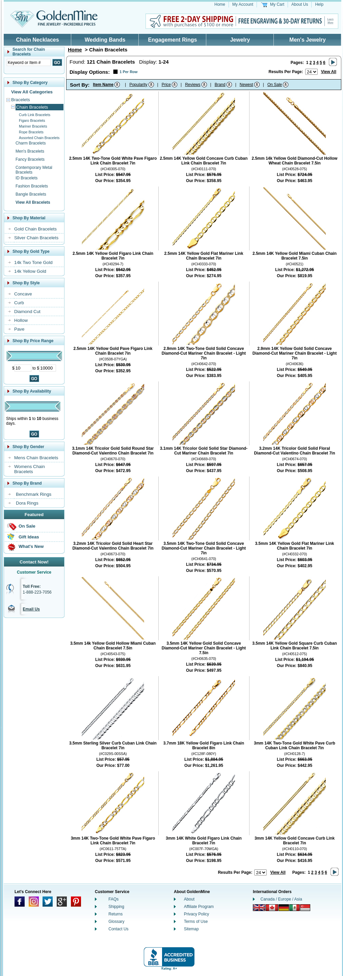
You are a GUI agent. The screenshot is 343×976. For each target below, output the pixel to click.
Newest (246, 84)
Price (166, 84)
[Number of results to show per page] (311, 72)
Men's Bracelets (30, 151)
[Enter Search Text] (29, 62)
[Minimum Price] (23, 368)
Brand (220, 84)
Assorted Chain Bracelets (39, 138)
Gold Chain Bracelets (35, 228)
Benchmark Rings (33, 494)
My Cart (277, 4)
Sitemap (191, 929)
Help (319, 4)
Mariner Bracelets (33, 126)
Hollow (21, 320)
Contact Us (118, 929)
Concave (23, 293)
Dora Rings (27, 503)
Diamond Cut (27, 311)
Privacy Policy (196, 914)
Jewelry (240, 40)
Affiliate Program (199, 906)
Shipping (116, 906)
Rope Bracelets (31, 132)
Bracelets (20, 99)
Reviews (192, 84)
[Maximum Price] (47, 368)
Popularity (138, 84)
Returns (115, 914)
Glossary (116, 921)
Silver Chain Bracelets (36, 237)
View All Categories (32, 91)
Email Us (31, 609)
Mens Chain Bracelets (36, 457)
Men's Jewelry (307, 40)
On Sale (27, 526)
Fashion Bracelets (32, 186)
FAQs (113, 899)
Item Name (103, 84)
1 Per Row (128, 72)
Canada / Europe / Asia (281, 899)
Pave (19, 329)
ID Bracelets (26, 178)
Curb (19, 302)
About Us (299, 4)
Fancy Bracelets (30, 159)
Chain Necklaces (37, 40)
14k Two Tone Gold (33, 262)
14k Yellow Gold (30, 271)
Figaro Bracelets (32, 120)
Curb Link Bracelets (34, 115)
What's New (31, 546)
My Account (242, 4)
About (189, 899)
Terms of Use (196, 921)
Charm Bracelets (31, 143)
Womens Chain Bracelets (29, 469)
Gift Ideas (29, 536)
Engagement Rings (172, 40)
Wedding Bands (105, 40)
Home (219, 4)
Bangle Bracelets (31, 194)
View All (328, 71)
